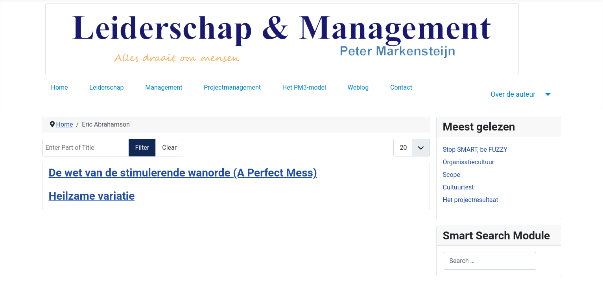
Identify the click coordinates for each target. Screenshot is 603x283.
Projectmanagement (232, 87)
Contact (401, 87)
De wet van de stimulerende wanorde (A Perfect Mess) (183, 172)
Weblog (358, 87)
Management (163, 87)
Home (59, 87)
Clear (169, 147)
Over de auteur (513, 94)
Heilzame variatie (92, 195)
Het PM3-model (304, 87)
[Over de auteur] (546, 94)
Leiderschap (106, 87)
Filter (142, 147)
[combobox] (489, 261)
